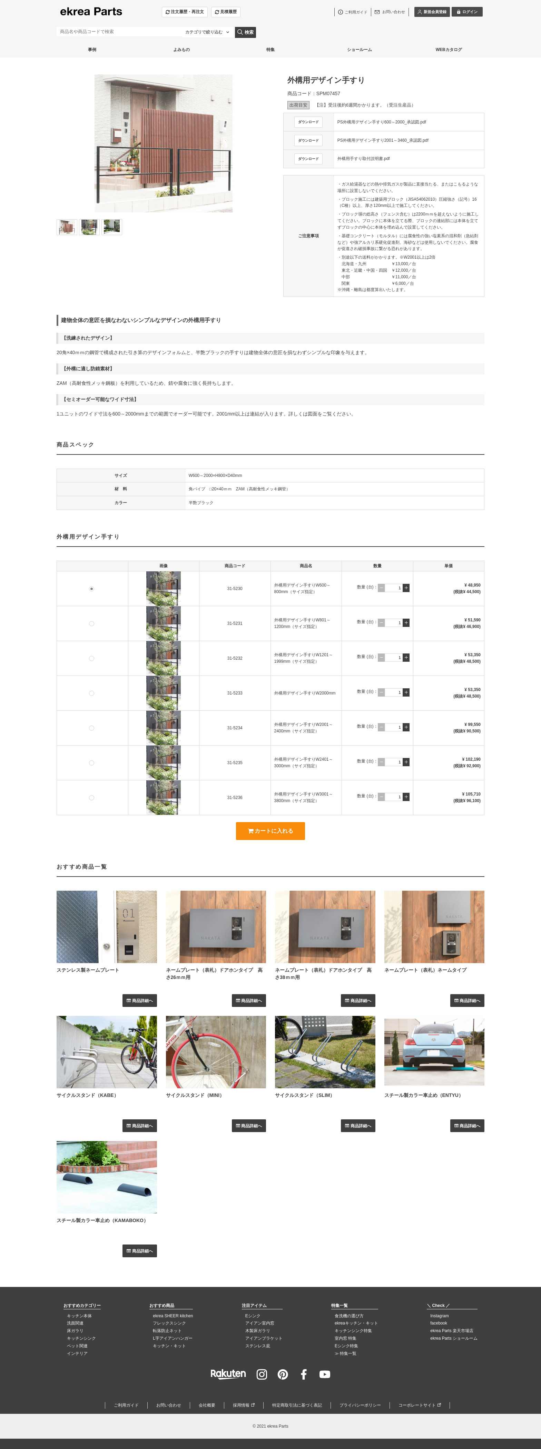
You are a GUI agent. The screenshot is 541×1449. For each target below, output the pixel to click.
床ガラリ (75, 1330)
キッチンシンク (81, 1338)
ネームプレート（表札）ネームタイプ (425, 970)
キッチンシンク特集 (353, 1330)
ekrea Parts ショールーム (454, 1338)
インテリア (77, 1353)
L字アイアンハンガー (173, 1338)
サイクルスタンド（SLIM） (305, 1095)
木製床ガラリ (257, 1330)
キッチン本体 (79, 1315)
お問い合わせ (168, 1405)
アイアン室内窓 (259, 1323)
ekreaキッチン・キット (356, 1323)
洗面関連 (75, 1323)
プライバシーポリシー (360, 1405)
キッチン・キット (169, 1345)
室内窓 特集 (345, 1338)
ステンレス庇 (257, 1345)
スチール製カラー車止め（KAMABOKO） (102, 1220)
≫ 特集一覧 (345, 1353)
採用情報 (241, 1405)
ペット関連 (77, 1345)
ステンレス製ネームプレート (88, 970)
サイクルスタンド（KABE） (88, 1095)
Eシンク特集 (346, 1345)
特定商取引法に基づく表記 (297, 1405)
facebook (438, 1323)
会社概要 (207, 1405)
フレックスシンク (169, 1323)
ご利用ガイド (126, 1405)
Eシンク (252, 1315)
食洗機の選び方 (349, 1315)
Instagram (439, 1315)
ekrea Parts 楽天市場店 (451, 1330)
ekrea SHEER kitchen (173, 1315)
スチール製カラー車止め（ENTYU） (423, 1095)
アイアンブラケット (264, 1338)
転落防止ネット (167, 1330)
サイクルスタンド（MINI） (195, 1095)
